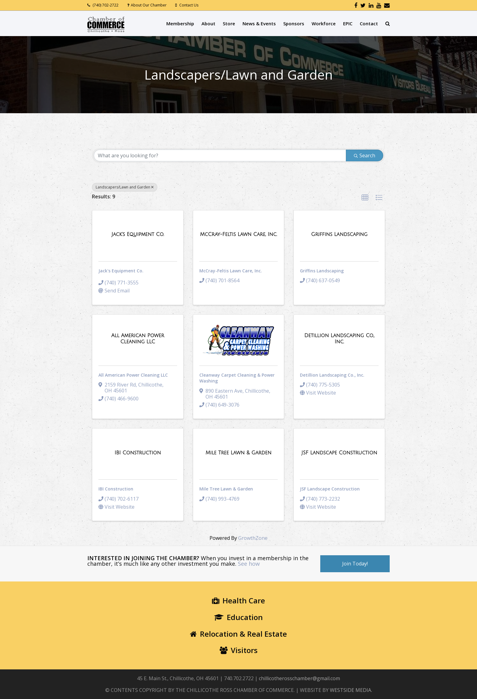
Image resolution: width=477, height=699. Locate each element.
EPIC (347, 23)
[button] (365, 198)
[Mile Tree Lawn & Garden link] (238, 453)
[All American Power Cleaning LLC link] (137, 339)
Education (238, 617)
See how (249, 563)
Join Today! (355, 563)
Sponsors (293, 23)
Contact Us (188, 5)
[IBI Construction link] (137, 453)
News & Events (259, 23)
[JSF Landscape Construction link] (339, 453)
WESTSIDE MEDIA (350, 690)
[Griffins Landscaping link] (339, 234)
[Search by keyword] (220, 155)
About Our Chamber (149, 5)
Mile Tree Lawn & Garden (226, 489)
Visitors (239, 650)
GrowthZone (253, 538)
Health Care (238, 600)
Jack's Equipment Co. (120, 271)
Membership (180, 23)
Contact (369, 23)
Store (229, 23)
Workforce (324, 23)
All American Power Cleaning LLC (133, 375)
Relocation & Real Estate (238, 634)
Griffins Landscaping (322, 271)
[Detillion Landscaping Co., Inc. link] (339, 339)
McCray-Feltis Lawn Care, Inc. (230, 271)
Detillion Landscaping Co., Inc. (332, 375)
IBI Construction (115, 489)
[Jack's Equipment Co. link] (137, 234)
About (208, 23)
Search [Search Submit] (364, 155)
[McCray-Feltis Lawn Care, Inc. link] (238, 234)
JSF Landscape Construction (330, 489)
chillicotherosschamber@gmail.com (299, 678)
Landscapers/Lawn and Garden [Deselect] (125, 187)
